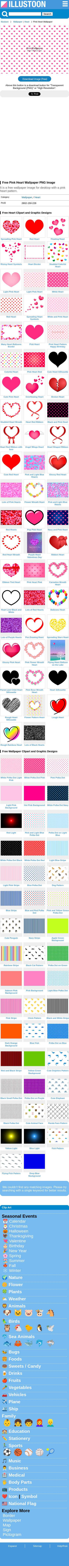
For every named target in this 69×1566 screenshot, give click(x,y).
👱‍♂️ (50, 1423)
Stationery (19, 1438)
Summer (17, 1260)
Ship (13, 1408)
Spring (15, 1255)
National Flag (22, 1503)
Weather (17, 1298)
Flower (16, 1284)
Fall (12, 1265)
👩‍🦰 (39, 1423)
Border (9, 1515)
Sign (7, 1530)
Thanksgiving (21, 1236)
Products (18, 1489)
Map (7, 1525)
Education (19, 1431)
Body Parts (20, 1482)
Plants (15, 1291)
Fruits (15, 1380)
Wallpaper (17, 22)
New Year (18, 1251)
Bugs (14, 1351)
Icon (13, 1496)
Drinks (15, 1373)
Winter (15, 1270)
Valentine (17, 1241)
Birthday (16, 1246)
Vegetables (20, 1387)
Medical (17, 1475)
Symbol (29, 1496)
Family (9, 1415)
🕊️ (50, 1328)
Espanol (12, 1546)
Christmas (18, 1226)
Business (18, 1467)
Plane (14, 1401)
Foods (15, 1359)
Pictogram (12, 1534)
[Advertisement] (34, 140)
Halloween (18, 1231)
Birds (14, 1321)
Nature (16, 1277)
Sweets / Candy (25, 1366)
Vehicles (17, 1394)
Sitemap (37, 1546)
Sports (16, 1445)
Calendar (17, 1221)
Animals (17, 1305)
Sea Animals (22, 1336)
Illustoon (5, 22)
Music (15, 1460)
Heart (26, 22)
